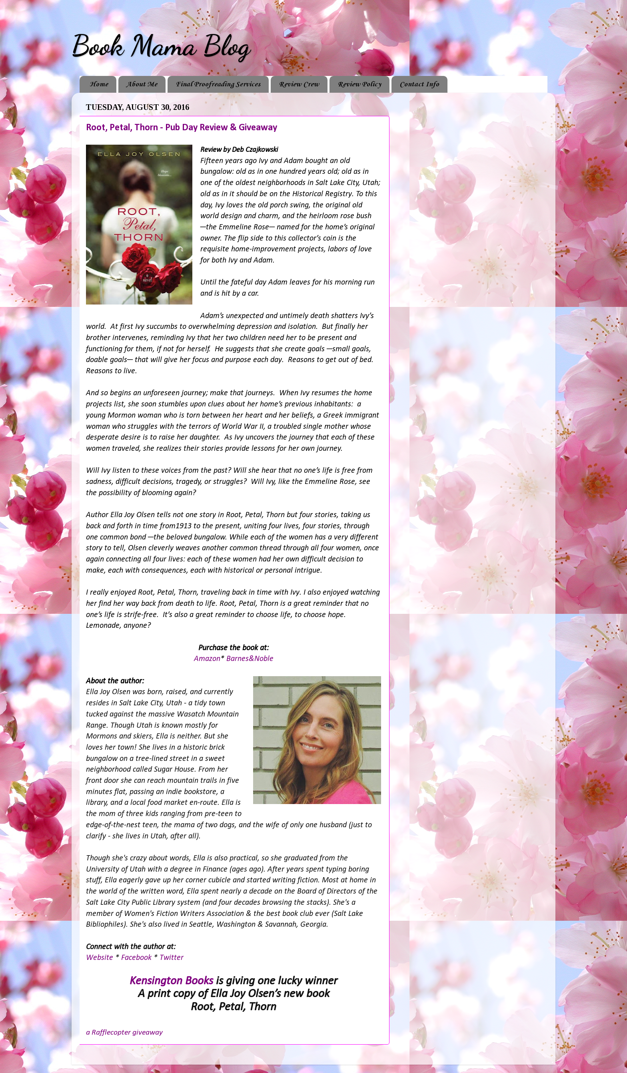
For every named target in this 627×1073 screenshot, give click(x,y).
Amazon (207, 659)
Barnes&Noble (250, 659)
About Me (141, 84)
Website (100, 958)
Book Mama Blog (161, 45)
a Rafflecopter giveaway (124, 1033)
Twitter (172, 958)
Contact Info (419, 84)
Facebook (137, 958)
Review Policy (359, 84)
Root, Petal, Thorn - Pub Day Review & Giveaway (181, 128)
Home (99, 84)
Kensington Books (171, 981)
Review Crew (299, 84)
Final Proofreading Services (218, 84)
